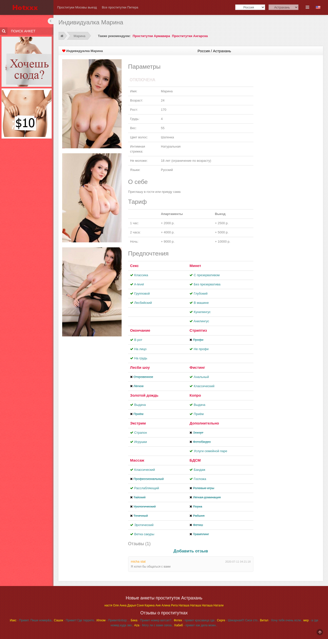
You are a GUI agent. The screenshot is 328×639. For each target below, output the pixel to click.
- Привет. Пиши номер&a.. (31, 620)
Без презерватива (207, 284)
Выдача (140, 405)
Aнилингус (201, 321)
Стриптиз (198, 330)
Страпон (140, 432)
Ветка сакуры (144, 534)
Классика (141, 275)
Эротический (143, 525)
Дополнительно (204, 423)
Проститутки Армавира (151, 36)
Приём (199, 414)
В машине (201, 303)
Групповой (142, 293)
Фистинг (197, 367)
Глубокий (200, 293)
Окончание (140, 330)
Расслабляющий (146, 488)
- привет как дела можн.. (195, 625)
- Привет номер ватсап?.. (152, 620)
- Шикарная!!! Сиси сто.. (238, 620)
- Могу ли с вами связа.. (153, 625)
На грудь (140, 358)
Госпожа (200, 479)
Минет (195, 266)
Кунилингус (202, 312)
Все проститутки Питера (120, 7)
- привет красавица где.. (195, 620)
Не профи (201, 349)
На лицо (140, 349)
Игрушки (140, 442)
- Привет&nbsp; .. (113, 620)
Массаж (137, 460)
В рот (138, 340)
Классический (204, 386)
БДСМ (195, 460)
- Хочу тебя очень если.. (281, 620)
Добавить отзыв (191, 551)
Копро (195, 395)
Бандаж (199, 470)
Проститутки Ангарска (190, 36)
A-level (139, 284)
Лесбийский (143, 303)
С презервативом (207, 275)
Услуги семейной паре (210, 451)
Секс (134, 266)
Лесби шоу (140, 367)
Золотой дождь (144, 395)
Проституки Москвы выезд (77, 7)
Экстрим (138, 423)
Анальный (201, 377)
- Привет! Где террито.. (75, 620)
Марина (80, 36)
